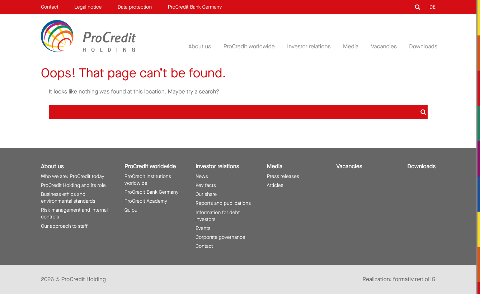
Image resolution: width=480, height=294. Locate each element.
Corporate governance (220, 237)
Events (203, 228)
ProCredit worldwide (249, 46)
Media (350, 46)
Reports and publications (223, 203)
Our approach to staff (64, 226)
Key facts (206, 185)
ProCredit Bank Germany (195, 7)
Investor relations (308, 46)
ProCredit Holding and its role (73, 185)
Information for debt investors (218, 216)
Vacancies (384, 46)
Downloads (423, 46)
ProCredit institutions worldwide (147, 180)
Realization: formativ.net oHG (399, 279)
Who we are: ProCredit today (72, 176)
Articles (275, 185)
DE (432, 7)
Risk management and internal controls (74, 213)
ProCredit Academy (145, 201)
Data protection (135, 7)
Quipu (130, 210)
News (202, 176)
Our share (206, 194)
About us (199, 46)
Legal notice (88, 7)
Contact (49, 7)
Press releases (283, 176)
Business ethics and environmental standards (68, 197)
